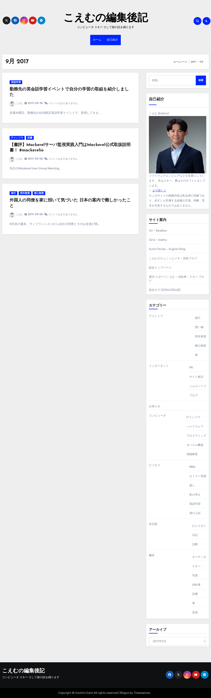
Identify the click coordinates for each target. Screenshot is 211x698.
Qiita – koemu (158, 239)
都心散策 (39, 194)
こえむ (16, 103)
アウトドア (156, 316)
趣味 (151, 555)
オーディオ (199, 557)
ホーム (97, 40)
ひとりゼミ (199, 525)
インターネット (159, 365)
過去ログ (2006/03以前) (164, 290)
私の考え (195, 494)
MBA (192, 467)
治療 (195, 544)
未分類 (153, 524)
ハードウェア (195, 426)
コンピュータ (157, 415)
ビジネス (154, 465)
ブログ (193, 395)
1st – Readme (158, 230)
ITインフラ (17, 138)
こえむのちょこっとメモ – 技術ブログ (173, 258)
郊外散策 (25, 194)
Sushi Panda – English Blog (167, 249)
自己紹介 (112, 40)
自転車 (196, 584)
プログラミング (196, 435)
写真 (195, 575)
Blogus (124, 693)
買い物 (199, 327)
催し (192, 485)
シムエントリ (197, 386)
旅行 (13, 194)
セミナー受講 (197, 476)
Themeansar (142, 693)
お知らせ (154, 406)
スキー (196, 566)
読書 (30, 138)
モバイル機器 (195, 445)
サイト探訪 (196, 376)
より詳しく (159, 190)
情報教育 (192, 454)
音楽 (195, 612)
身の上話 (195, 513)
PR (191, 367)
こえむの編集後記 (105, 18)
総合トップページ (160, 267)
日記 (195, 535)
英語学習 (16, 82)
